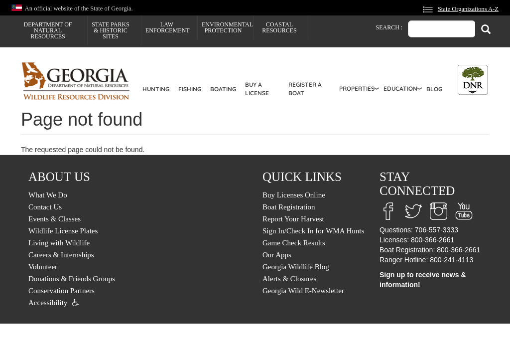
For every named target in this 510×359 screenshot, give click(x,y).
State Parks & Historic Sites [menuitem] (110, 30)
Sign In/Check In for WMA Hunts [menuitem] (313, 231)
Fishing (189, 89)
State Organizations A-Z (468, 8)
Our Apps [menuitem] (276, 255)
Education (400, 88)
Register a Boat (305, 89)
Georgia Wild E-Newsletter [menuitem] (303, 291)
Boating (223, 89)
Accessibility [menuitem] (47, 303)
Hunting (155, 89)
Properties (357, 88)
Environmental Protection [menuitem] (227, 27)
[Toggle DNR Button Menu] (473, 80)
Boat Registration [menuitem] (288, 207)
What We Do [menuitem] (47, 195)
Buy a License (257, 89)
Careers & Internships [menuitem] (61, 255)
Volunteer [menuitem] (42, 267)
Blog (434, 89)
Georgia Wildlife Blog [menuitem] (295, 267)
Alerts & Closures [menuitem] (289, 279)
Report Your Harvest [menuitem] (293, 219)
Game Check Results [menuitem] (293, 243)
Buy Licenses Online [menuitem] (293, 195)
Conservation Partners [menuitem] (61, 291)
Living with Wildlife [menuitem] (59, 243)
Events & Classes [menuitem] (54, 219)
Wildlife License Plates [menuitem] (63, 231)
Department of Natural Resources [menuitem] (48, 30)
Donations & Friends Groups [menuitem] (71, 279)
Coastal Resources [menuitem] (279, 27)
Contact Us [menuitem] (45, 207)
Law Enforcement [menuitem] (167, 27)
